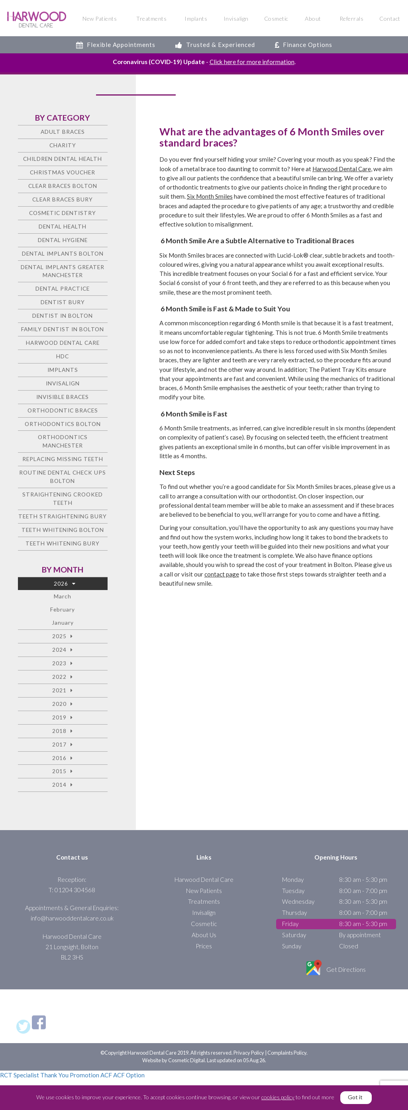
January (63, 622)
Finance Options (303, 44)
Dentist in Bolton (62, 315)
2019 (59, 717)
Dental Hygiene (63, 239)
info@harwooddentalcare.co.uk (72, 918)
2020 (59, 703)
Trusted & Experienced (215, 44)
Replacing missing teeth (62, 458)
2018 (59, 730)
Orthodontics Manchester (63, 441)
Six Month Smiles (210, 196)
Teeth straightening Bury (62, 516)
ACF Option (129, 1075)
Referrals (351, 18)
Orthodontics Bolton (63, 423)
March (62, 596)
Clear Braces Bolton (62, 185)
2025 (59, 636)
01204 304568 (75, 889)
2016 (59, 757)
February (62, 609)
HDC (62, 356)
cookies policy (277, 1097)
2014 (59, 784)
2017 (59, 744)
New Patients (99, 18)
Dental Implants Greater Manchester (62, 271)
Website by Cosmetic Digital (173, 1060)
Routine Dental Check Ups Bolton (62, 476)
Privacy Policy (248, 1052)
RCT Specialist (19, 1075)
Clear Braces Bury (62, 199)
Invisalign (236, 18)
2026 (61, 583)
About (313, 18)
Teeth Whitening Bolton (63, 529)
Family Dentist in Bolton (62, 329)
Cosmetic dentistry (62, 212)
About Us (204, 934)
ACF (106, 1075)
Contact (389, 18)
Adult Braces (63, 131)
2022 (59, 676)
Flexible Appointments (115, 44)
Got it (355, 1097)
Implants (195, 18)
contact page (221, 574)
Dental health (62, 226)
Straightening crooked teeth (62, 498)
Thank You (54, 1075)
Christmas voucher (62, 172)
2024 (59, 649)
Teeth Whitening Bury (63, 543)
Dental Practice (62, 288)
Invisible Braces (62, 396)
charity (62, 145)
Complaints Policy (286, 1052)
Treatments (151, 18)
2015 (59, 771)
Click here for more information (252, 61)
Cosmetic (276, 18)
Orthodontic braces (62, 410)
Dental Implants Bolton (63, 253)
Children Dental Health (62, 158)
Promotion (84, 1075)
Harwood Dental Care (341, 168)
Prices (204, 946)
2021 (59, 690)
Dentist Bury (63, 302)
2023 (59, 663)
